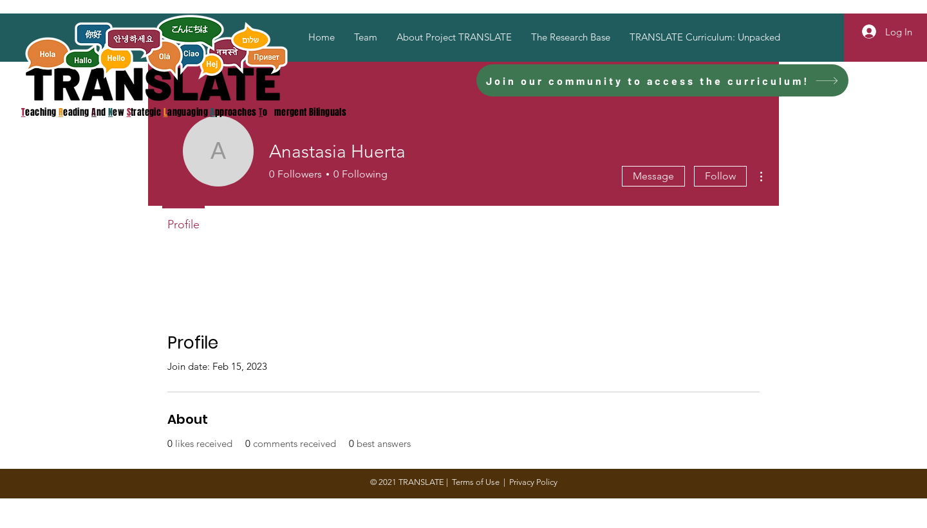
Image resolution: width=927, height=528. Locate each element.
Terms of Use (476, 482)
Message (653, 176)
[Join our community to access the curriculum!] (662, 80)
